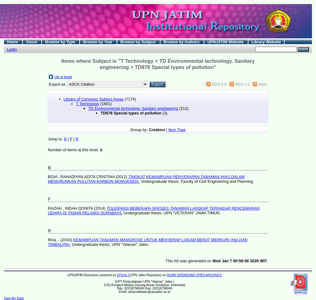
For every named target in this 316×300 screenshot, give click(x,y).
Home (13, 42)
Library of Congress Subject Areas (93, 99)
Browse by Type (60, 42)
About (32, 42)
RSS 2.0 (219, 84)
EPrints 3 (124, 275)
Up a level (63, 77)
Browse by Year (98, 42)
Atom (262, 84)
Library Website (266, 42)
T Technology (87, 103)
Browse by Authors (182, 42)
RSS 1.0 (242, 84)
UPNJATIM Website (225, 42)
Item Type (176, 129)
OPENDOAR (186, 275)
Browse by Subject (138, 42)
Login (12, 49)
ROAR (172, 275)
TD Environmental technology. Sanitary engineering (133, 108)
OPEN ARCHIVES (209, 275)
